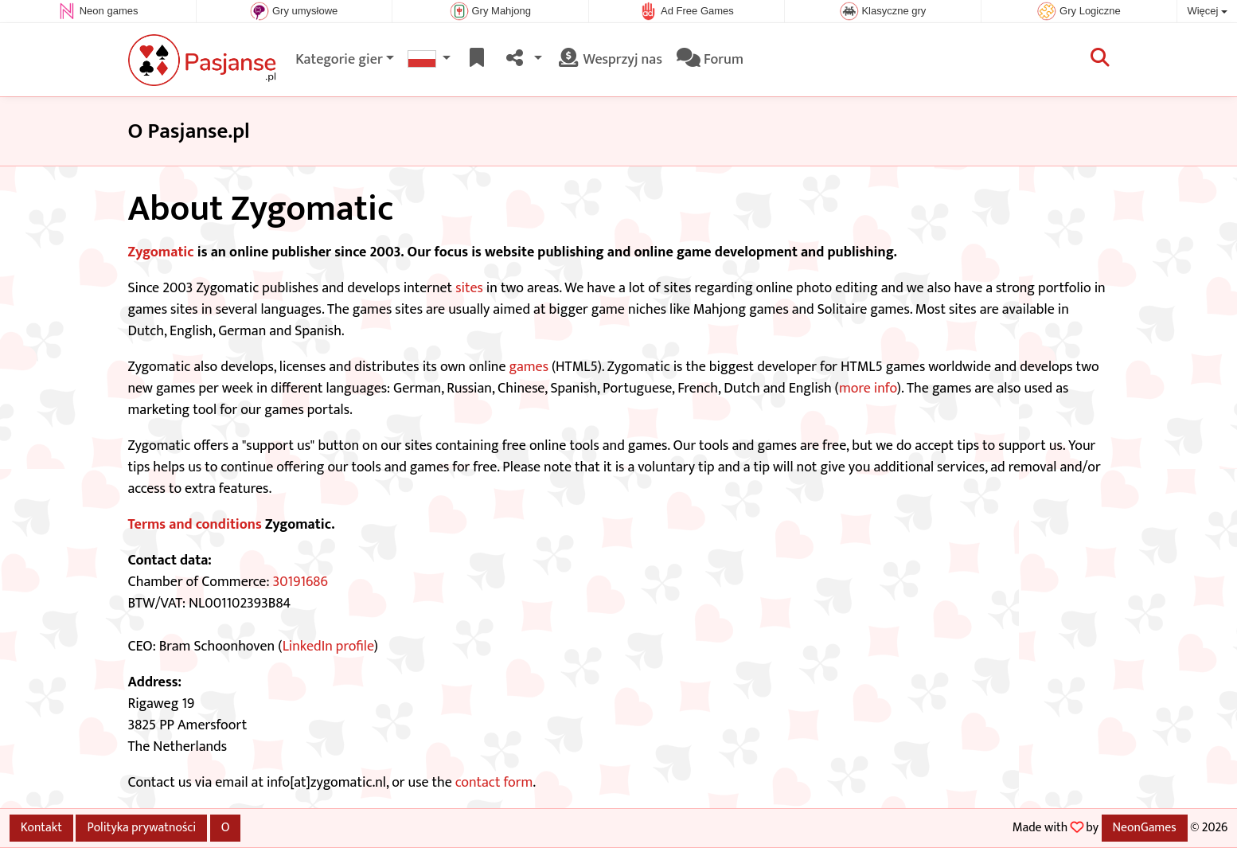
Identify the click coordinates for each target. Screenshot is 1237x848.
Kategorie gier (339, 60)
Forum (710, 60)
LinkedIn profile (328, 646)
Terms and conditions (195, 525)
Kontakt (41, 827)
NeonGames (1145, 827)
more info (868, 389)
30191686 (299, 582)
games (529, 367)
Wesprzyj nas (609, 60)
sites (469, 288)
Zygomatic (161, 252)
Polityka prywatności (141, 827)
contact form (494, 783)
